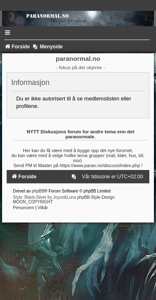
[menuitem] (75, 177)
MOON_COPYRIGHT (33, 202)
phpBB (38, 191)
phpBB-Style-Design (96, 197)
